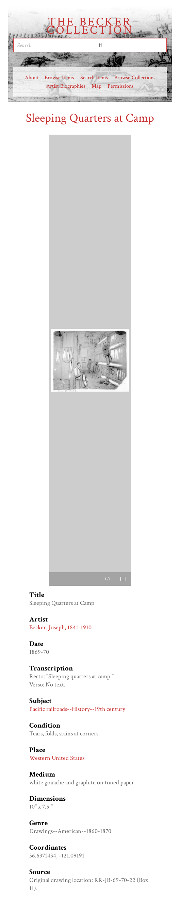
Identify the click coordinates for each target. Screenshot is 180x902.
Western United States (56, 758)
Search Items (94, 77)
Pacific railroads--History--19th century (77, 709)
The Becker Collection (90, 26)
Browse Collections (135, 77)
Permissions (121, 86)
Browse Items (59, 77)
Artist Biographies (65, 86)
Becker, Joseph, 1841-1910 (60, 627)
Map (96, 86)
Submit (100, 45)
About (31, 77)
